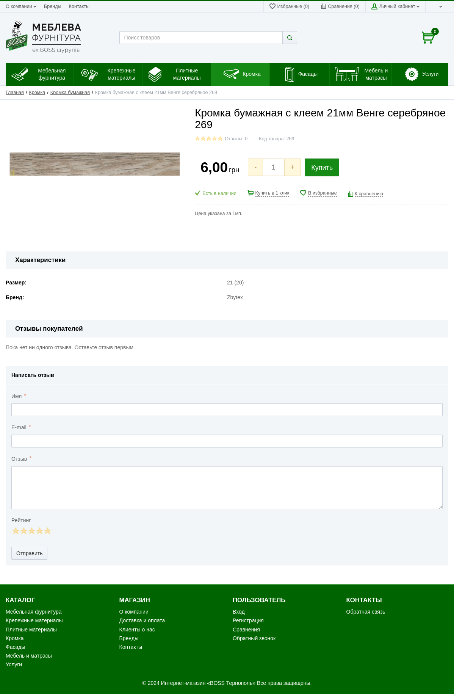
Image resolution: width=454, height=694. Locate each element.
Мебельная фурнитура (34, 612)
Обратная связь (365, 612)
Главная (15, 92)
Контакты (79, 6)
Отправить (29, 553)
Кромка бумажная (70, 92)
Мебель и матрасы (29, 656)
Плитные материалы (31, 629)
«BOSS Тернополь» (231, 683)
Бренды (52, 6)
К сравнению (369, 193)
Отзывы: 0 (236, 138)
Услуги (14, 664)
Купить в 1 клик (272, 193)
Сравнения (246, 629)
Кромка (37, 92)
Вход (239, 612)
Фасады (15, 647)
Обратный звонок (254, 638)
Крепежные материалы (34, 620)
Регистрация (248, 620)
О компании (21, 6)
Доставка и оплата (142, 620)
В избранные (322, 193)
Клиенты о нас (137, 629)
